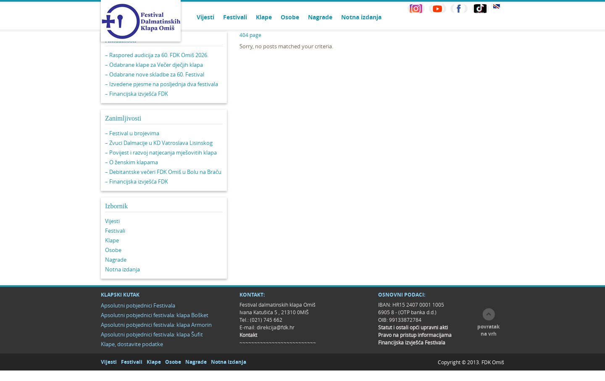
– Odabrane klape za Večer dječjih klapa (154, 64)
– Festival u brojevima (132, 133)
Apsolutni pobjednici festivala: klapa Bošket (154, 315)
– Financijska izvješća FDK (136, 93)
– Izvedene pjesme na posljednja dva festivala (161, 84)
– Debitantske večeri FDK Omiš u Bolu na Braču (163, 172)
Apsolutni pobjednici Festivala (138, 305)
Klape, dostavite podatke (132, 344)
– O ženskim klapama (131, 162)
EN (496, 6)
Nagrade (320, 17)
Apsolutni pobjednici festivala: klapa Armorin (156, 324)
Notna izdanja (361, 17)
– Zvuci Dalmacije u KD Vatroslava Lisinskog (159, 143)
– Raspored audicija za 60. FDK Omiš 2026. (156, 55)
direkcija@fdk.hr (276, 327)
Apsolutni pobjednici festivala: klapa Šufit (152, 334)
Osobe (290, 17)
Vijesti (205, 17)
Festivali (235, 17)
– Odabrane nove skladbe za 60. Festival (154, 74)
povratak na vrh (488, 330)
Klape (264, 17)
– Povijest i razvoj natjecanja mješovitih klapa (161, 152)
